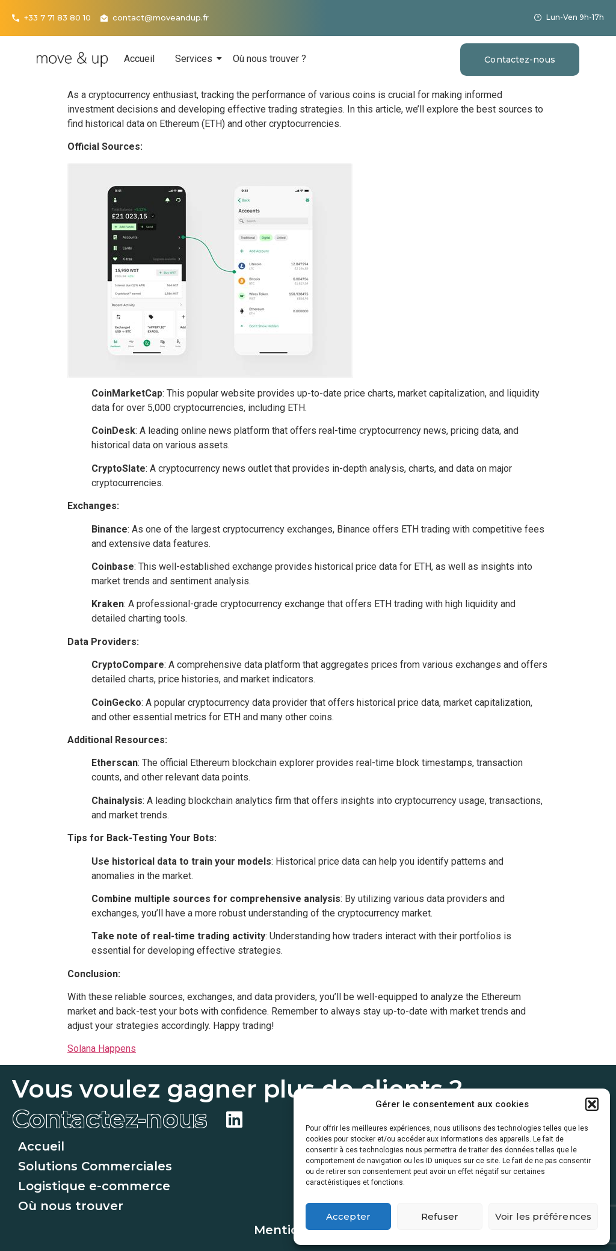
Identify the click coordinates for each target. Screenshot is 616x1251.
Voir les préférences (543, 1216)
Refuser (440, 1216)
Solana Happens (101, 1048)
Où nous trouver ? (269, 58)
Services (196, 58)
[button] (592, 1104)
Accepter (348, 1216)
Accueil (139, 58)
